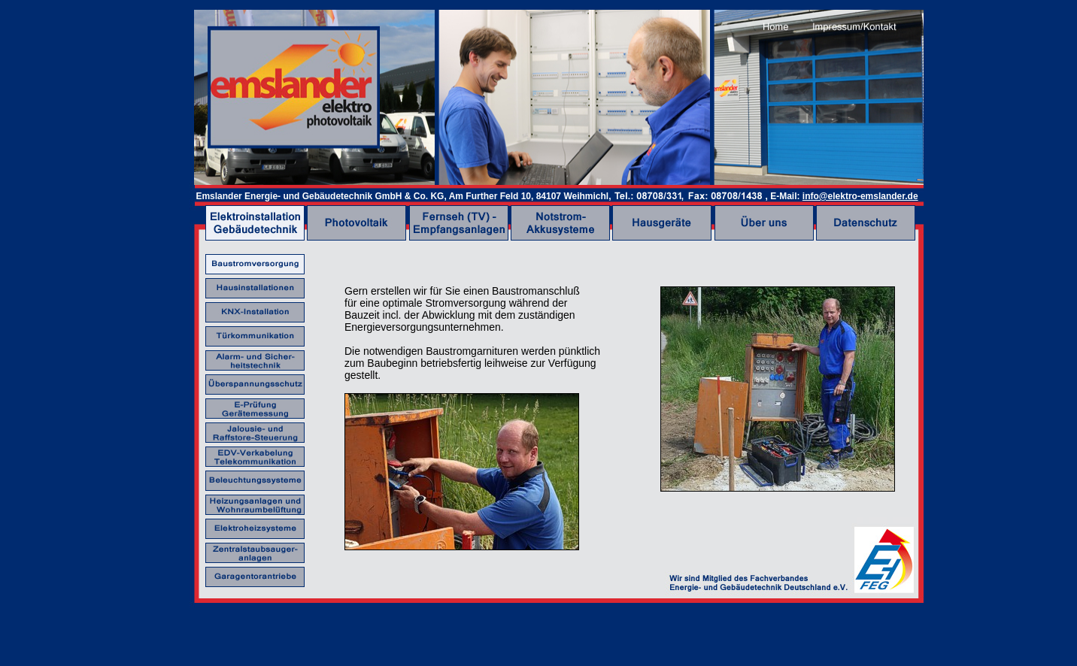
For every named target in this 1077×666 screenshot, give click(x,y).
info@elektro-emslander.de (860, 196)
